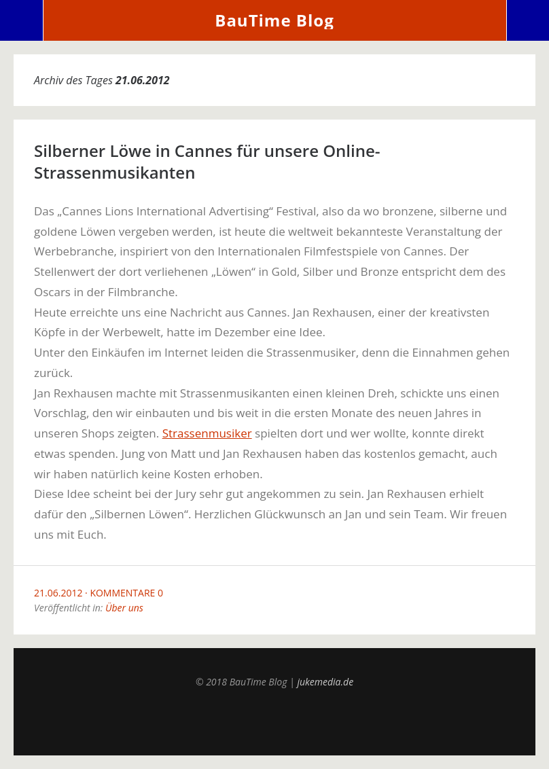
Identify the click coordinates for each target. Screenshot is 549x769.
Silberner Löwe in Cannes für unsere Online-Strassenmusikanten (207, 161)
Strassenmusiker (207, 433)
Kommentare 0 (126, 592)
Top (274, 721)
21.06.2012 (58, 592)
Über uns (124, 607)
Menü (21, 20)
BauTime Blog (274, 20)
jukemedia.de (325, 681)
